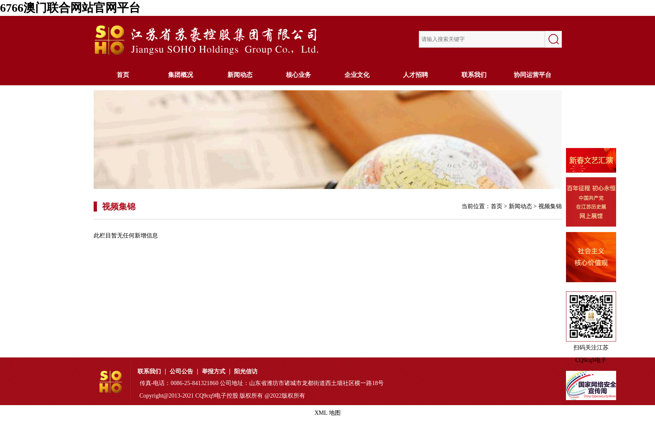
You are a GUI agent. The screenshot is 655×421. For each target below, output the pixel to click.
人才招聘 (415, 74)
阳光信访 (245, 372)
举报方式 (213, 372)
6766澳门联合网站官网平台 (70, 7)
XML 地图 (327, 413)
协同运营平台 (532, 74)
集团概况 (181, 74)
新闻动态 (239, 74)
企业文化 (357, 74)
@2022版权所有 (285, 396)
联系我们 (474, 74)
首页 (123, 74)
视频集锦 (550, 206)
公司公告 (181, 372)
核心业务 (298, 74)
